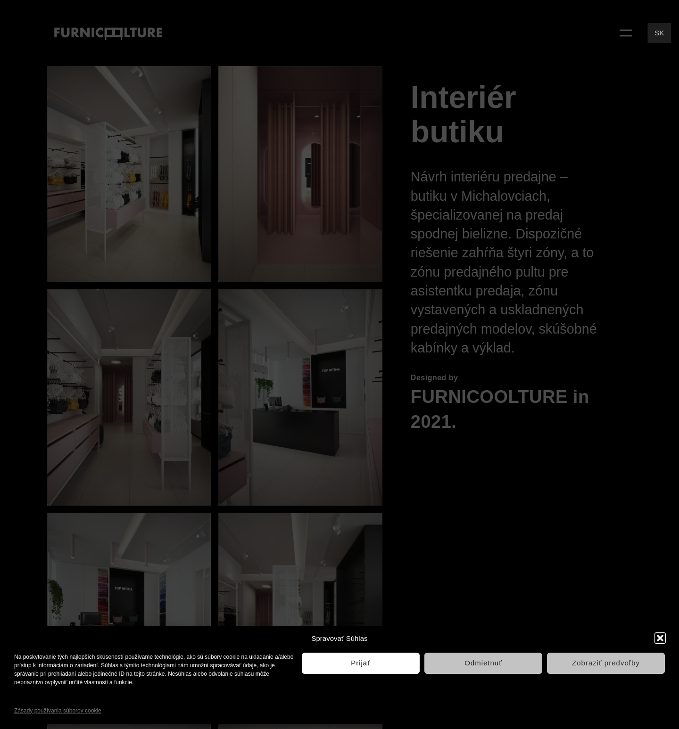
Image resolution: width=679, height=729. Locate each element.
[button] (660, 638)
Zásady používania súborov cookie (57, 710)
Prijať (361, 663)
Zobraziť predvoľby (606, 663)
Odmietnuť (483, 663)
